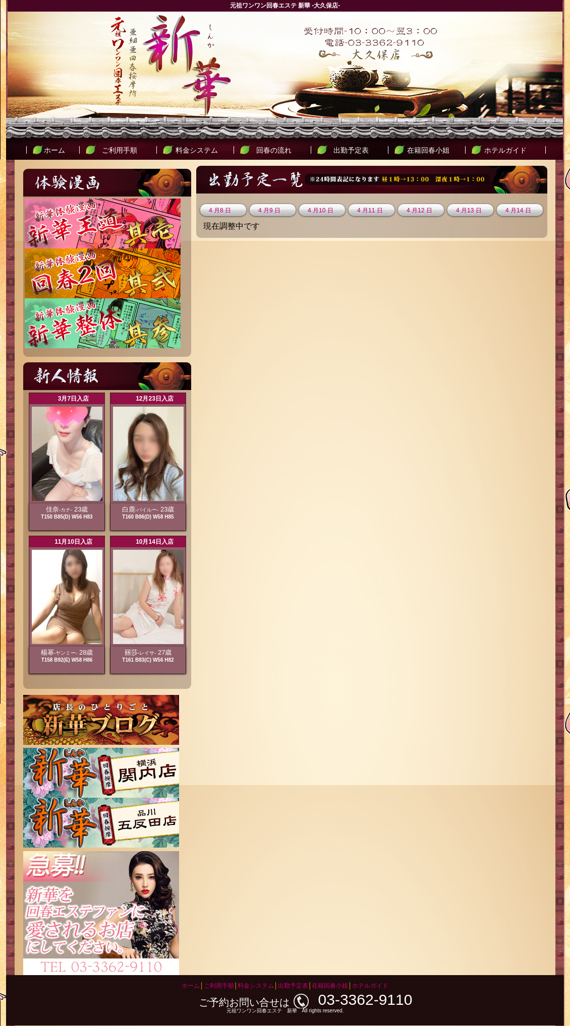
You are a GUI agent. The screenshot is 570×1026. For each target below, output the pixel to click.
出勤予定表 (351, 150)
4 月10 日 (320, 210)
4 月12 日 (419, 210)
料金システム (197, 150)
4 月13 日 (469, 210)
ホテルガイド (505, 150)
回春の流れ (274, 150)
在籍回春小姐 (428, 150)
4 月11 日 (370, 210)
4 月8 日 (220, 210)
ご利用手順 (119, 150)
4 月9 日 (269, 210)
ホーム (54, 150)
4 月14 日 (518, 210)
